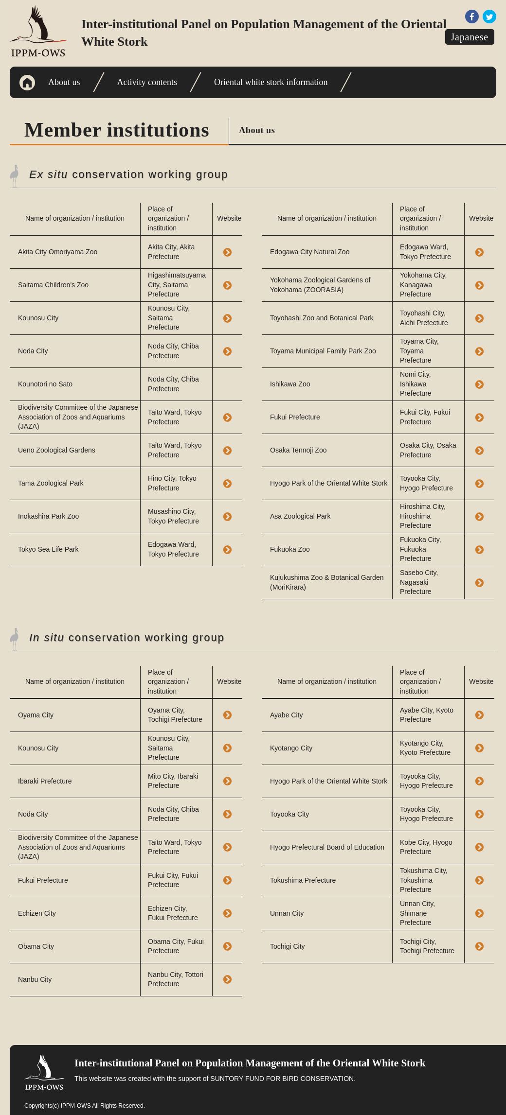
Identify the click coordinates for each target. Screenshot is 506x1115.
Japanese (469, 37)
